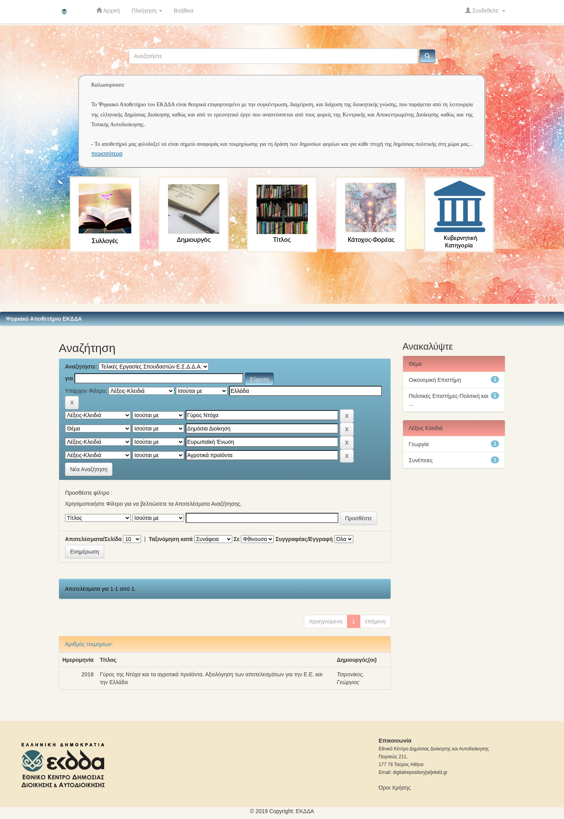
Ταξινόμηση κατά (171, 539)
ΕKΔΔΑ (305, 811)
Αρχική (108, 10)
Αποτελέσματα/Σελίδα (93, 539)
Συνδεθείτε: (485, 10)
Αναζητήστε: (81, 366)
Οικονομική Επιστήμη (435, 380)
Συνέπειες (421, 460)
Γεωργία (419, 444)
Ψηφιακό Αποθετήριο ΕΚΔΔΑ (44, 319)
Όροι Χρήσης (395, 787)
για (69, 378)
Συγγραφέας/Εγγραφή (304, 539)
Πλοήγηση (147, 10)
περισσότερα (107, 154)
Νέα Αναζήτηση (88, 469)
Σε (237, 539)
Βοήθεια (183, 10)
